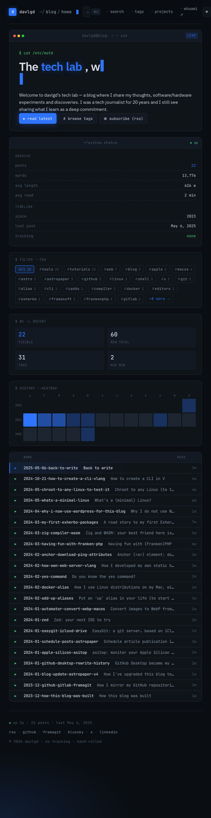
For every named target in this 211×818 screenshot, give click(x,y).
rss (12, 732)
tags (139, 11)
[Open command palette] (86, 11)
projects (164, 11)
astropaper (60, 279)
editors (164, 288)
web (112, 269)
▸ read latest (38, 118)
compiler (105, 288)
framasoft (63, 299)
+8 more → (159, 298)
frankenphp (99, 299)
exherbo (30, 299)
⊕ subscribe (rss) (124, 118)
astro (28, 279)
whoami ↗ (188, 11)
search (117, 11)
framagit (52, 732)
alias (28, 288)
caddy (75, 288)
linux (119, 279)
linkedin (109, 732)
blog (134, 269)
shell (145, 279)
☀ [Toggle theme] (207, 12)
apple (159, 269)
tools (50, 269)
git (186, 279)
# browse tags (78, 118)
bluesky (76, 732)
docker (135, 288)
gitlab (132, 299)
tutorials (83, 269)
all (25, 269)
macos (184, 269)
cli (52, 288)
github (92, 279)
